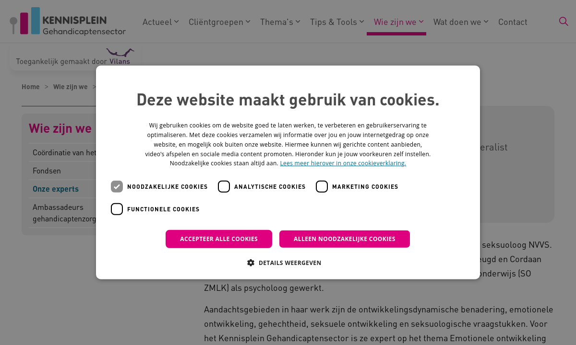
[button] (287, 262)
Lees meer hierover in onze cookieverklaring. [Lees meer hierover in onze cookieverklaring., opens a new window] (343, 163)
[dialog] (288, 172)
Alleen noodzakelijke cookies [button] (345, 239)
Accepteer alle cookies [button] (219, 239)
